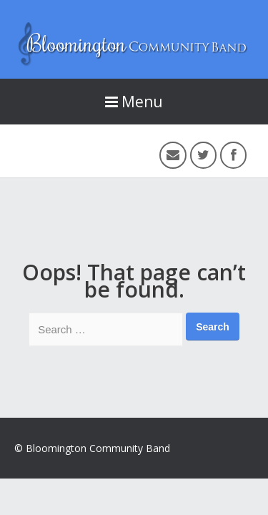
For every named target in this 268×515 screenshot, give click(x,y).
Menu (134, 102)
